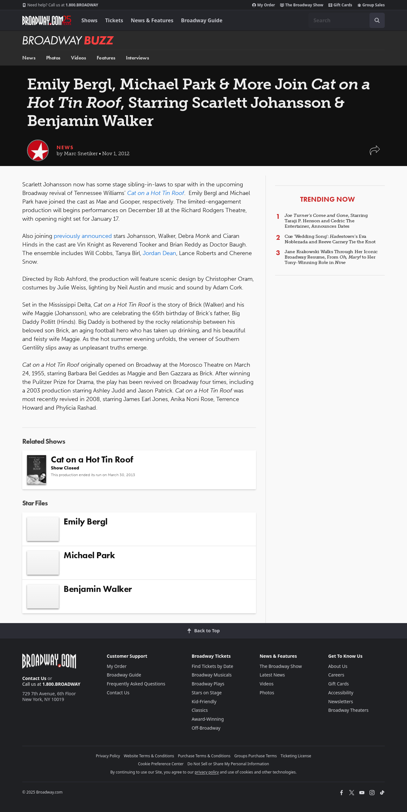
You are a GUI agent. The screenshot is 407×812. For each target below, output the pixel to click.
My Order (263, 5)
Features (106, 58)
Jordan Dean (159, 253)
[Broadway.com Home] (46, 20)
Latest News (272, 675)
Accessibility (340, 693)
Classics (200, 710)
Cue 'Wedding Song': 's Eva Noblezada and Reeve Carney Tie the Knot (330, 239)
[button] (375, 153)
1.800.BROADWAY (60, 5)
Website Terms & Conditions (149, 756)
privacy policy (207, 772)
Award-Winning (208, 719)
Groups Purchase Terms (255, 756)
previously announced (84, 235)
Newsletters (340, 701)
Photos (53, 58)
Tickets (114, 20)
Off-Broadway (206, 728)
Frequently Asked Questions (136, 684)
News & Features (152, 20)
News (28, 58)
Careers (336, 675)
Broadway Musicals (212, 675)
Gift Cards (340, 5)
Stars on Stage (207, 693)
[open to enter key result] (377, 20)
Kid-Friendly (204, 701)
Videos (78, 58)
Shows (89, 20)
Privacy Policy (108, 756)
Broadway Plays (208, 684)
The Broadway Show (301, 5)
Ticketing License (296, 756)
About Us (337, 666)
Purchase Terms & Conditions (204, 756)
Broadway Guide (201, 20)
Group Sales (371, 5)
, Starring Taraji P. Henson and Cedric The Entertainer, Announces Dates (326, 221)
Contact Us (34, 678)
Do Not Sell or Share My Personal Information (228, 764)
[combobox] (346, 20)
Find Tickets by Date (212, 666)
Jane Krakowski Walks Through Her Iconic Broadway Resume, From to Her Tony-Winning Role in (331, 257)
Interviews (137, 58)
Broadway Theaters (348, 710)
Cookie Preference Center (161, 764)
